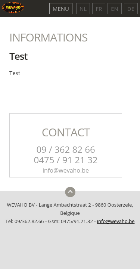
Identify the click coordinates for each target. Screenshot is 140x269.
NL (83, 8)
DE (130, 8)
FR (99, 8)
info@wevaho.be (116, 221)
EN (114, 8)
